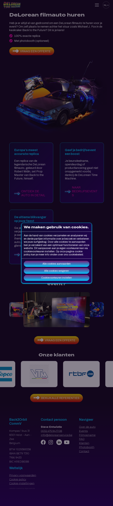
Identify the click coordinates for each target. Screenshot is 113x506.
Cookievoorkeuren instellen (56, 277)
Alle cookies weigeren (56, 271)
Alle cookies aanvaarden (56, 263)
